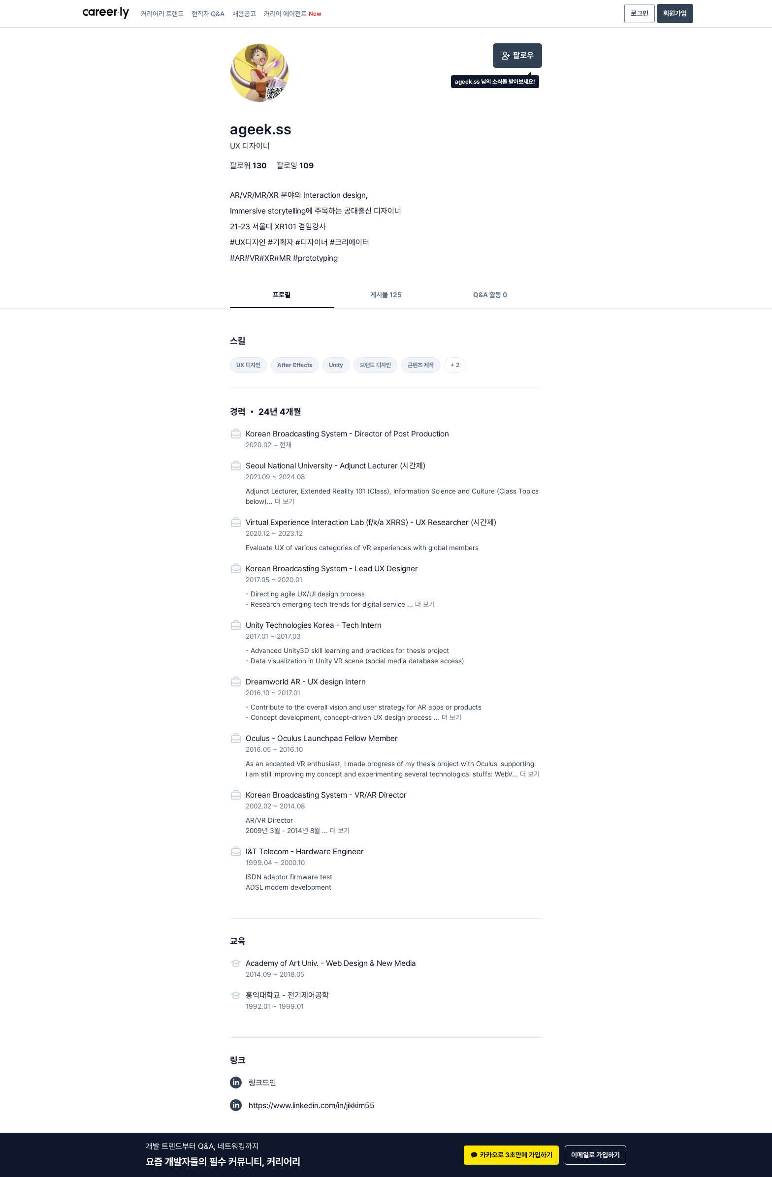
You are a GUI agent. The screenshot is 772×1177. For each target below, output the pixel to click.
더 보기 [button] (284, 501)
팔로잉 (295, 165)
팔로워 (248, 165)
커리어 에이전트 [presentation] (293, 14)
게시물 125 (386, 295)
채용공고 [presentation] (244, 14)
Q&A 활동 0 (490, 295)
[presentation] (106, 14)
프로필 (281, 295)
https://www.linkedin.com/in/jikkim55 (312, 1105)
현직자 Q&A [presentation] (208, 14)
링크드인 (262, 1082)
